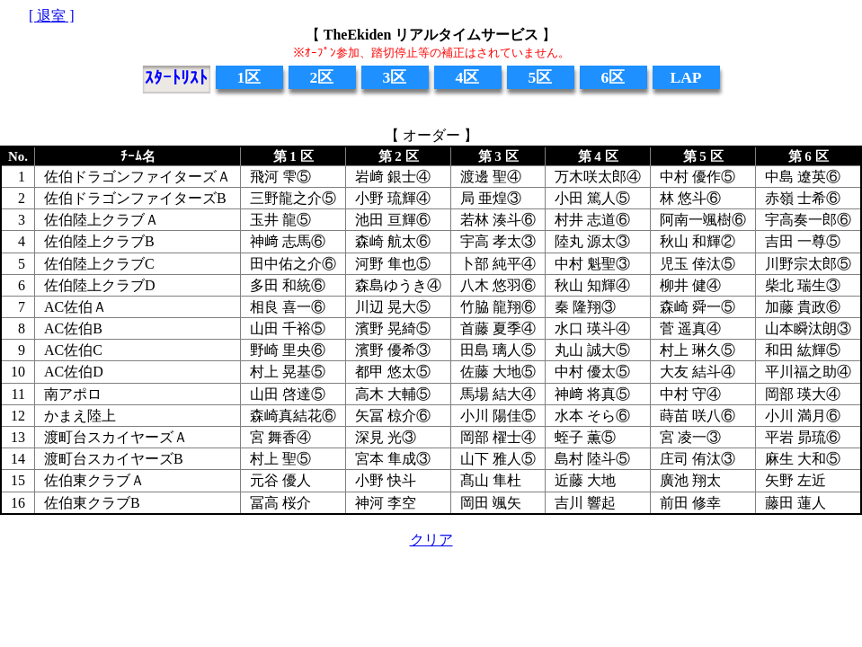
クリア (431, 539)
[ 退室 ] (52, 15)
